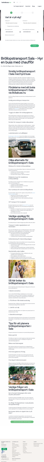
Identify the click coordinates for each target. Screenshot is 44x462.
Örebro (24, 450)
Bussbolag (14, 447)
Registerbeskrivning (16, 454)
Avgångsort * (7, 20)
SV (14, 2)
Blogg (33, 6)
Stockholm (25, 443)
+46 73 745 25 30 (5, 458)
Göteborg (25, 444)
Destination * (25, 20)
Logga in (39, 6)
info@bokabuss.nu (5, 459)
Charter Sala (36, 446)
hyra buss (17, 108)
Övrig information (15, 446)
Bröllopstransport (15, 452)
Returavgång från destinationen (28, 29)
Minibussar (14, 450)
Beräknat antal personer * (10, 34)
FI (20, 2)
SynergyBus (3, 446)
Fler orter (25, 451)
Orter (13, 448)
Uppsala (24, 447)
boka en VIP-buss (26, 205)
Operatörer (27, 6)
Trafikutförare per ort (27, 452)
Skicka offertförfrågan (15, 444)
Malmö (24, 446)
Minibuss (14, 451)
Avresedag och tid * (8, 29)
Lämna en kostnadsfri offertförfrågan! (22, 421)
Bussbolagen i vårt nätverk (14, 136)
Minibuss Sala (36, 444)
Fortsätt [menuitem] (34, 45)
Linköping (25, 448)
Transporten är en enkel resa (12, 26)
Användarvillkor (15, 455)
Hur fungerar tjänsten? (19, 6)
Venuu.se (14, 460)
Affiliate (13, 456)
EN (17, 2)
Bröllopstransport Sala (38, 443)
